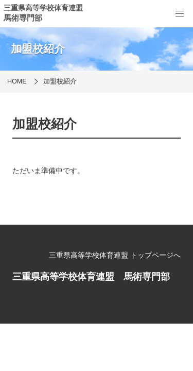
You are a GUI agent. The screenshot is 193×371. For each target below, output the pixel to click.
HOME (17, 81)
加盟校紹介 (60, 81)
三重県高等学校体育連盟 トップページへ (115, 255)
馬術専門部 (23, 17)
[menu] (179, 14)
